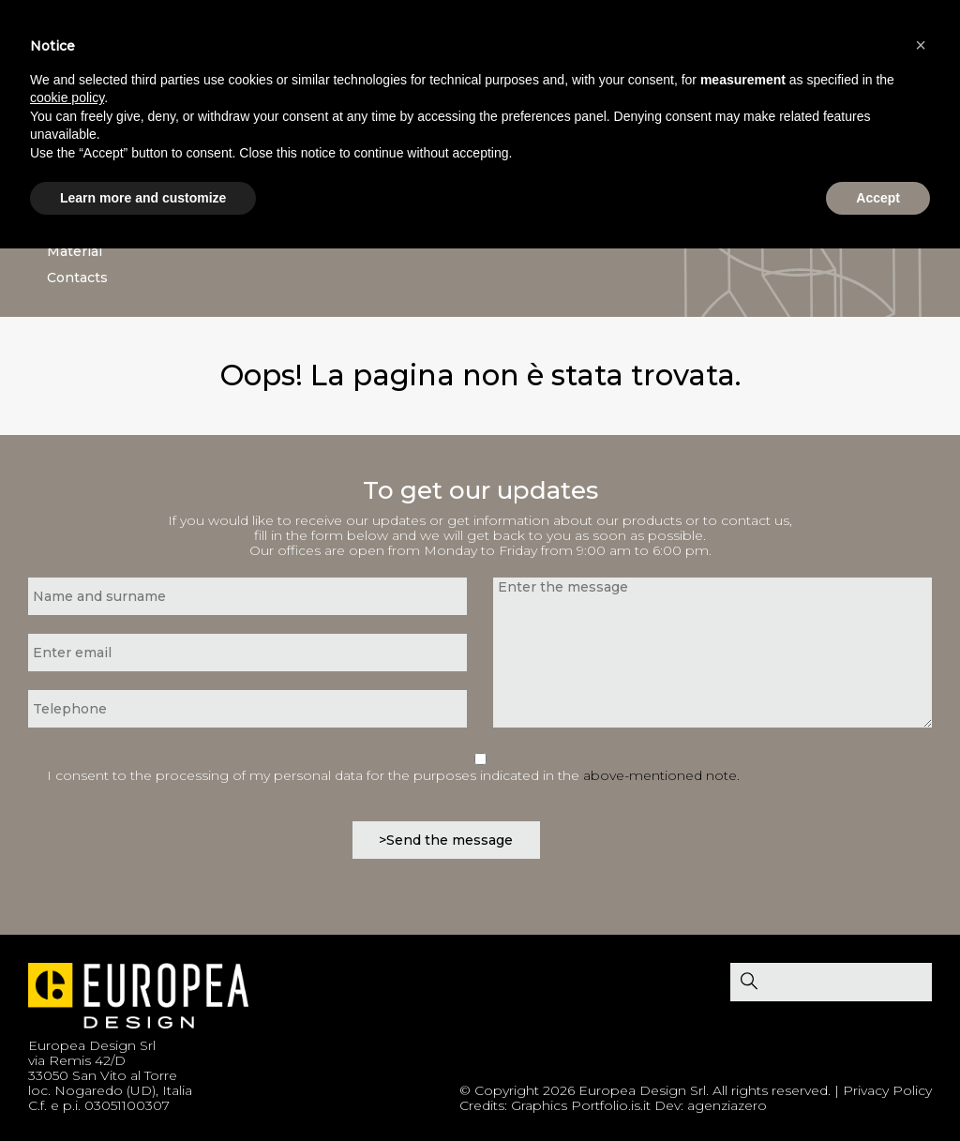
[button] (921, 45)
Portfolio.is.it (611, 1105)
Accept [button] (878, 197)
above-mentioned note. (661, 775)
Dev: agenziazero (710, 1105)
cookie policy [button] (67, 97)
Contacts (77, 277)
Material (74, 251)
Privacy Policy (887, 1090)
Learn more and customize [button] (143, 197)
